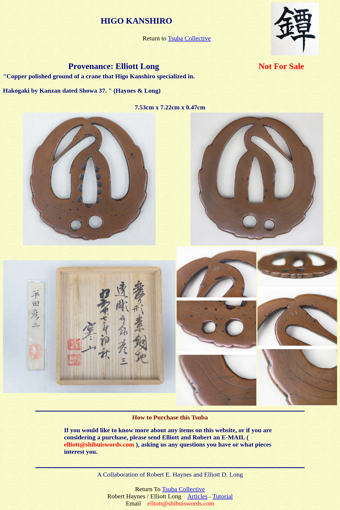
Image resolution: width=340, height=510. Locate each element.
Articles (197, 496)
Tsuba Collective (189, 38)
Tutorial (222, 496)
